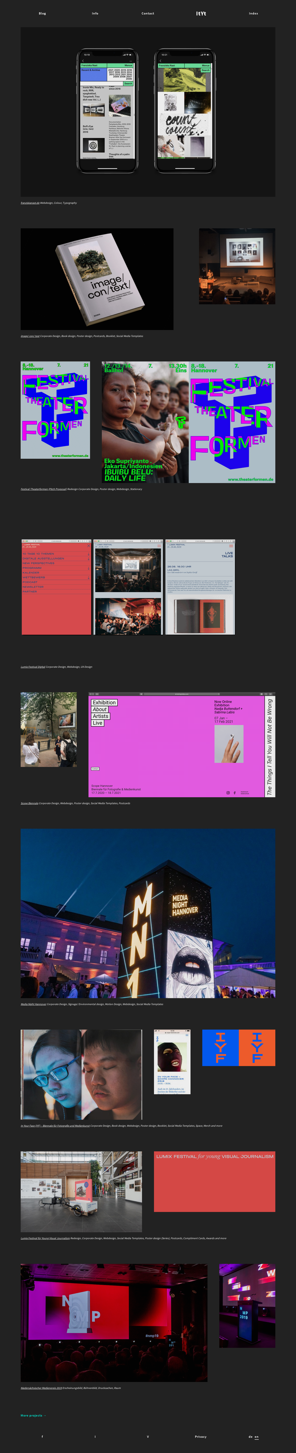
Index (253, 13)
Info (95, 13)
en (257, 1437)
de (251, 1437)
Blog (42, 13)
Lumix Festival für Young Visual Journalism (45, 1238)
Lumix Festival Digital (33, 667)
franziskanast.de (30, 203)
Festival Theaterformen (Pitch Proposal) (44, 489)
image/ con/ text (30, 336)
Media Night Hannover (33, 1004)
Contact (148, 13)
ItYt (201, 13)
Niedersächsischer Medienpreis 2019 (41, 1388)
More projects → (34, 1415)
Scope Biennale (29, 803)
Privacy (201, 1437)
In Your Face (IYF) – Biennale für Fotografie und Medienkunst (55, 1125)
